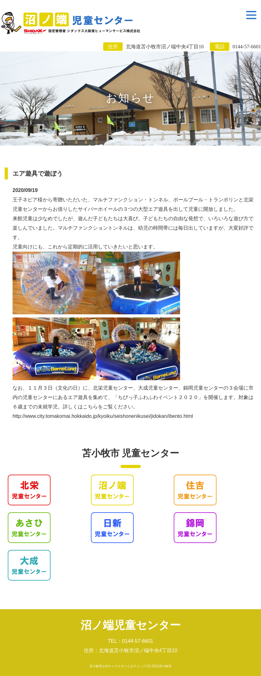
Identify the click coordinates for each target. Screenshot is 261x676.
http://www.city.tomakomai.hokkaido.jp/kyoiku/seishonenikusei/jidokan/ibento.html (103, 416)
